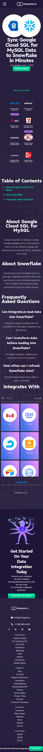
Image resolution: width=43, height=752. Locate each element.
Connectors (19, 647)
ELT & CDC (20, 644)
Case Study (15, 114)
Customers (19, 710)
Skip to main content (21, 90)
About (19, 720)
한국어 (20, 740)
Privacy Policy (20, 696)
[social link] (9, 629)
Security (20, 690)
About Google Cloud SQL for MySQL (20, 188)
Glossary (19, 699)
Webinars (20, 717)
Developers (20, 660)
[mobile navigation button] (4, 4)
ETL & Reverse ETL (20, 641)
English (20, 734)
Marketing (20, 651)
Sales (20, 654)
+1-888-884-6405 (20, 624)
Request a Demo (21, 69)
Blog (20, 671)
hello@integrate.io (21, 617)
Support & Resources (19, 677)
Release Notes (20, 663)
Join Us (20, 726)
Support (20, 657)
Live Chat (20, 674)
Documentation (20, 684)
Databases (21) (21, 492)
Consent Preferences (19, 702)
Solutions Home (19, 638)
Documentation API (20, 687)
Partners (19, 723)
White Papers (19, 714)
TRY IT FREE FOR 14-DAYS (21, 596)
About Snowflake (14, 195)
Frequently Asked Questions (19, 199)
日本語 (20, 737)
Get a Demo (36, 748)
